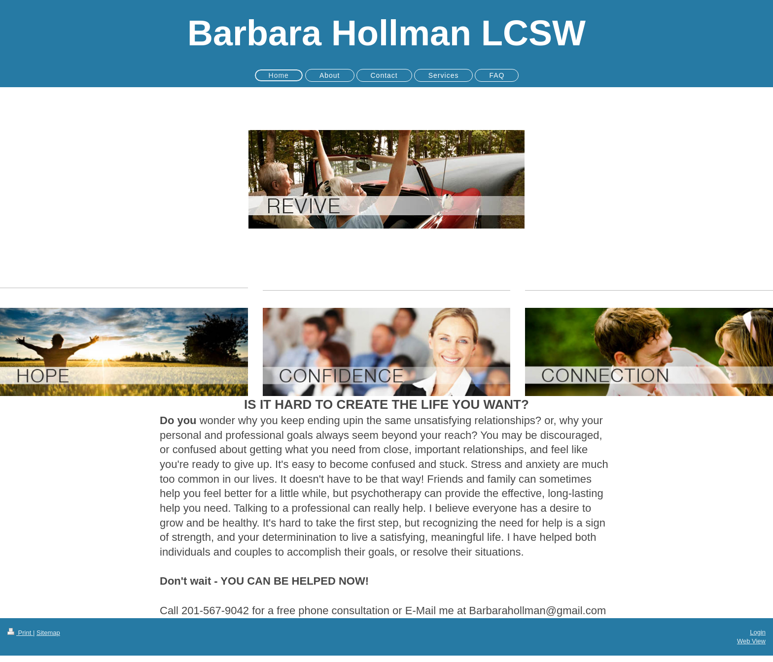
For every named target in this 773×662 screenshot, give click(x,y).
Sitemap (48, 632)
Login (758, 632)
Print (20, 632)
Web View (751, 641)
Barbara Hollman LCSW (386, 33)
